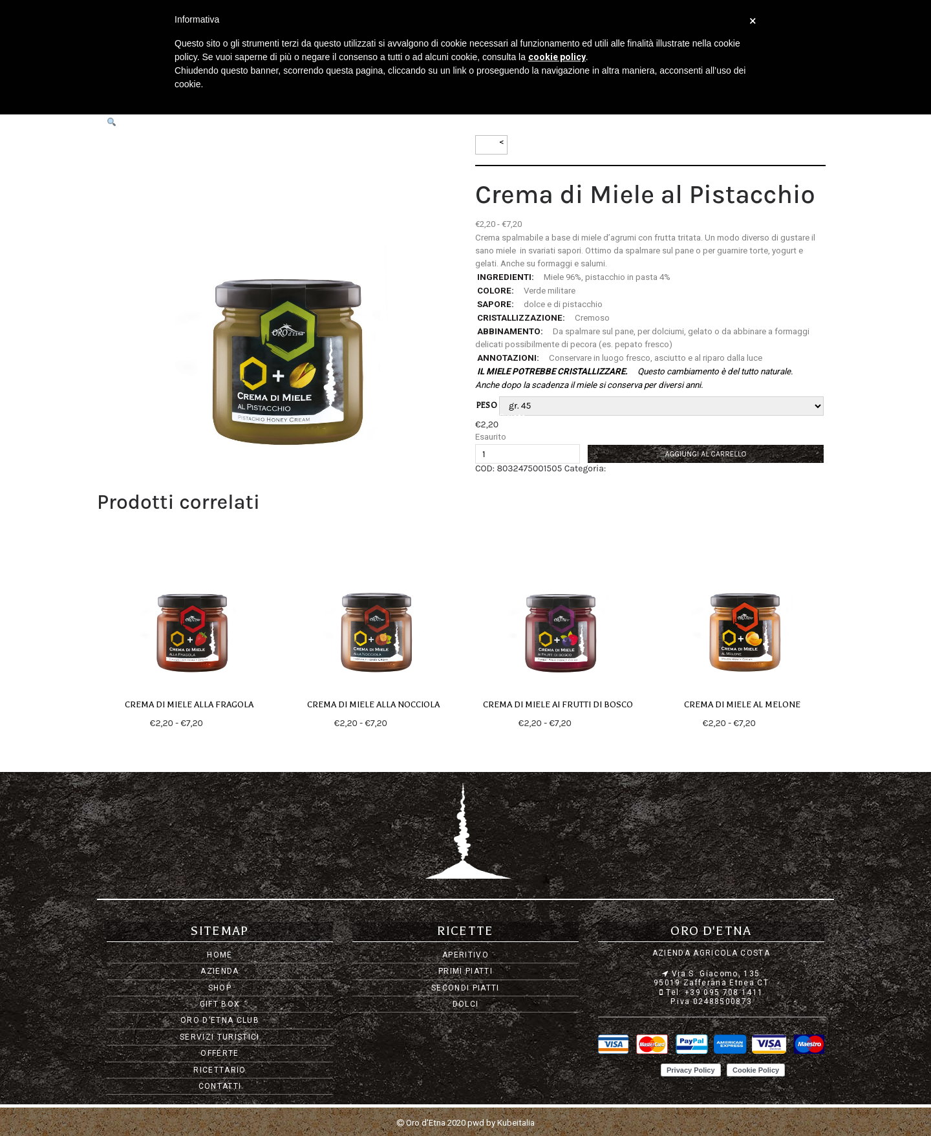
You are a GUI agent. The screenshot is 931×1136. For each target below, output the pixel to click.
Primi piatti (465, 971)
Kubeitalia (516, 1123)
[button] (111, 122)
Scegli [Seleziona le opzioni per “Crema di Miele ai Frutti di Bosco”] (585, 723)
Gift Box (220, 1004)
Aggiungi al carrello (706, 453)
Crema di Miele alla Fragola (189, 705)
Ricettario (219, 1070)
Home (219, 954)
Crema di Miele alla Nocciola (373, 705)
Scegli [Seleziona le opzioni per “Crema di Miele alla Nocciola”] (400, 723)
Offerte (219, 1053)
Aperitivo (465, 954)
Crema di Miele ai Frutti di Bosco (557, 705)
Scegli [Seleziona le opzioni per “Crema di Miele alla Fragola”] (216, 723)
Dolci (466, 1004)
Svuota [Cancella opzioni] (512, 417)
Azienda (219, 971)
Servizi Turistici (220, 1037)
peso (486, 405)
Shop (219, 987)
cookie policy (557, 57)
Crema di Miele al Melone (742, 705)
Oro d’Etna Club (219, 1020)
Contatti (220, 1086)
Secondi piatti (465, 987)
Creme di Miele (636, 468)
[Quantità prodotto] (527, 454)
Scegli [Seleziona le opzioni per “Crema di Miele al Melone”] (769, 723)
